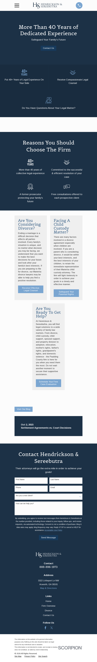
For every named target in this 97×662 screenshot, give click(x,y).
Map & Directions (48, 588)
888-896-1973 (49, 567)
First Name (20, 480)
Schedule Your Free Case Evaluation (48, 383)
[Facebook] (45, 628)
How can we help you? (25, 504)
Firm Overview (48, 606)
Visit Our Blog (23, 409)
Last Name (55, 480)
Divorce (48, 611)
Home (48, 602)
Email (53, 488)
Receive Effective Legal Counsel (30, 289)
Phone (18, 488)
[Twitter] (51, 628)
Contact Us (48, 48)
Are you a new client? (24, 496)
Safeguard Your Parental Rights (66, 293)
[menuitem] (18, 657)
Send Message (48, 538)
